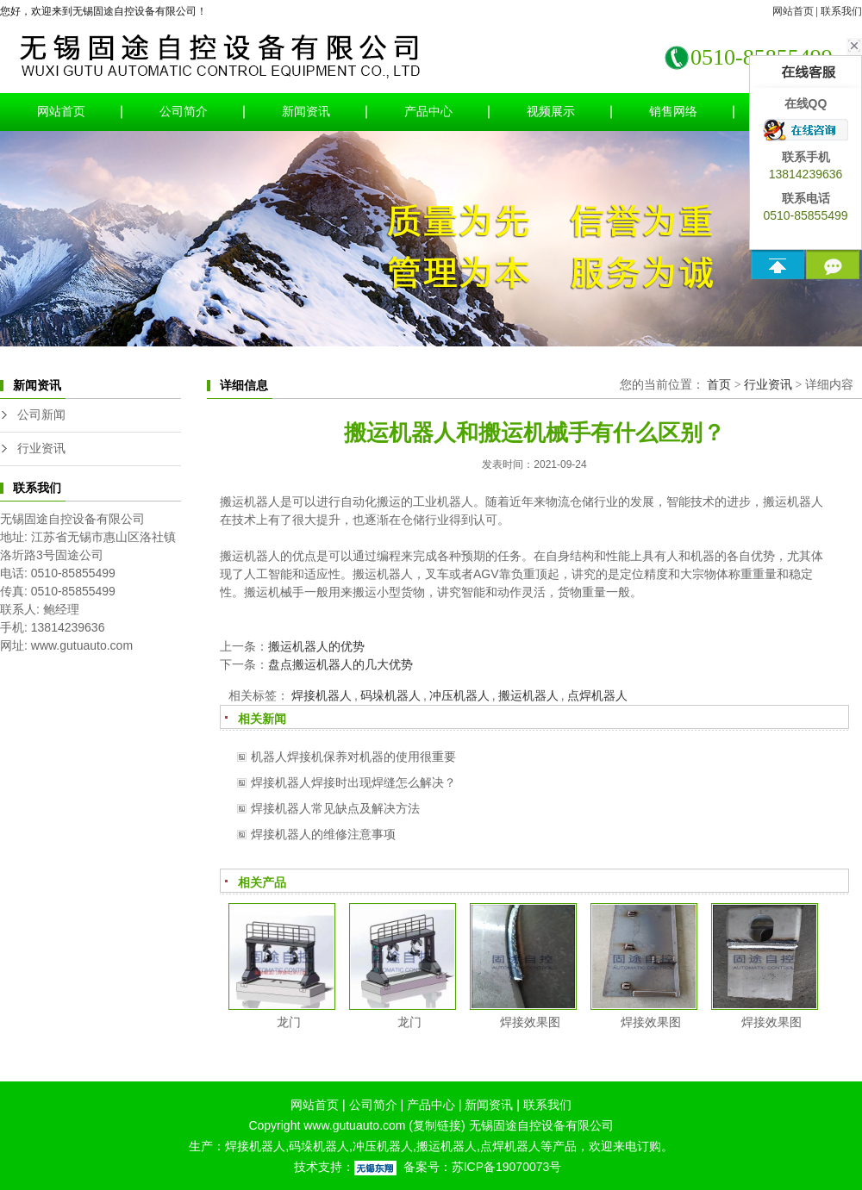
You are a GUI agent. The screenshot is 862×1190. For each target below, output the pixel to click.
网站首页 (793, 11)
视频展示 (551, 111)
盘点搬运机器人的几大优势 (340, 664)
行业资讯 (41, 448)
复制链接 (437, 1125)
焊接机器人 (321, 695)
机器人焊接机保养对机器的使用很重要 (353, 756)
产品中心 (428, 111)
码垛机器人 (390, 695)
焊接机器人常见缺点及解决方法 (335, 808)
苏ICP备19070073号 (507, 1167)
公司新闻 (41, 414)
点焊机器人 (597, 695)
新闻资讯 (306, 111)
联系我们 (841, 11)
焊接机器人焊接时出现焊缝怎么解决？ (353, 782)
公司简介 (183, 111)
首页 (719, 384)
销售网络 (673, 111)
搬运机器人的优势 (316, 646)
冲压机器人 (459, 695)
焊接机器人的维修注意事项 (323, 834)
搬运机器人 (528, 695)
